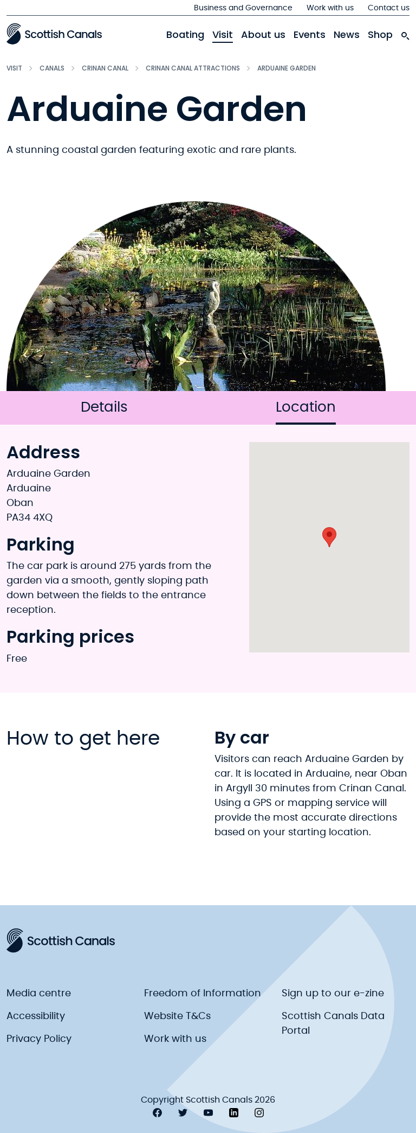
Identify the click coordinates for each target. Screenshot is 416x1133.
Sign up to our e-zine (333, 993)
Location (306, 412)
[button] (329, 537)
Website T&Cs (177, 1016)
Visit (222, 35)
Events (310, 35)
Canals (52, 68)
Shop (380, 35)
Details (104, 407)
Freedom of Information (202, 993)
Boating (185, 35)
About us (263, 35)
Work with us (330, 8)
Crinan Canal (105, 68)
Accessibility (35, 1016)
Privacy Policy (39, 1039)
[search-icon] (405, 33)
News (347, 35)
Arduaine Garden (286, 68)
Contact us (389, 8)
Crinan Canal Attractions (193, 68)
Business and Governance (243, 8)
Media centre (38, 993)
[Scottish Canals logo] (54, 34)
